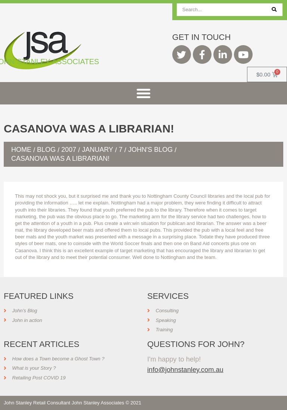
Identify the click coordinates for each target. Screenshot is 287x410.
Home (21, 149)
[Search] (274, 9)
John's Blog (150, 149)
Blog (46, 149)
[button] (143, 93)
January (97, 149)
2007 (68, 149)
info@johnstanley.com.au (185, 369)
